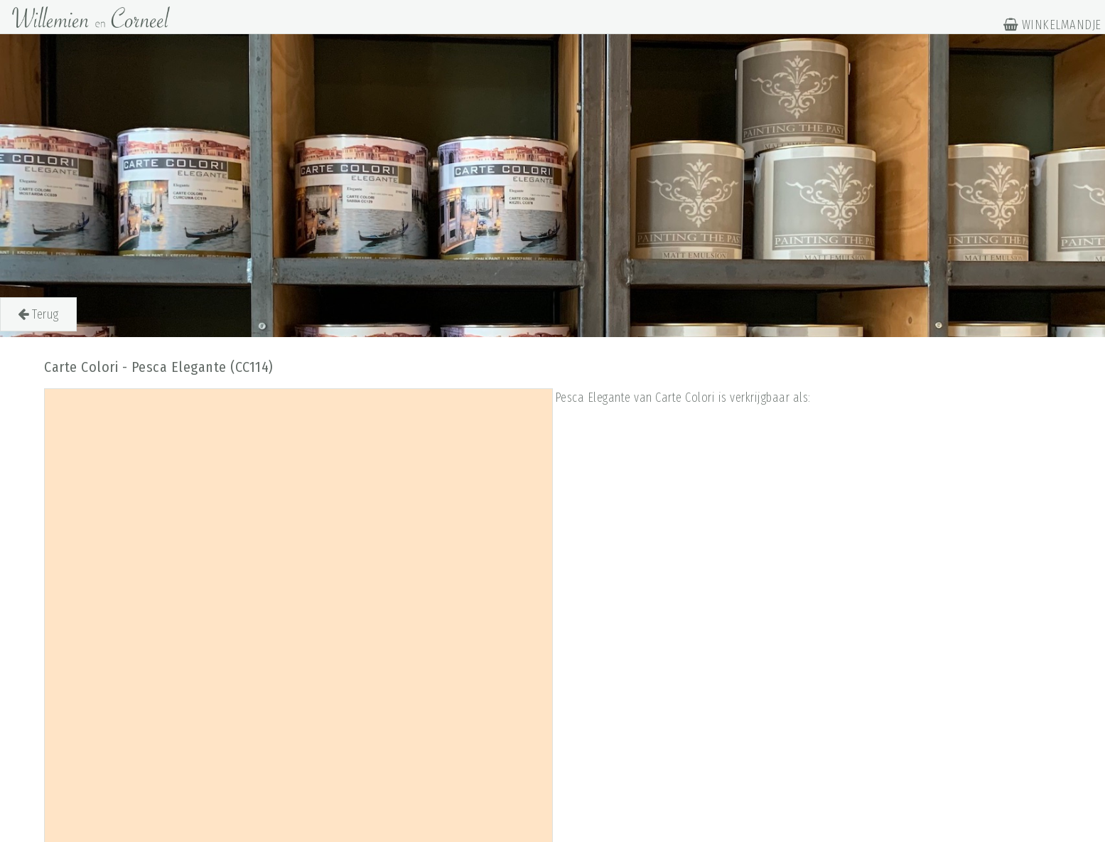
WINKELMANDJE (1052, 25)
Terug (38, 314)
